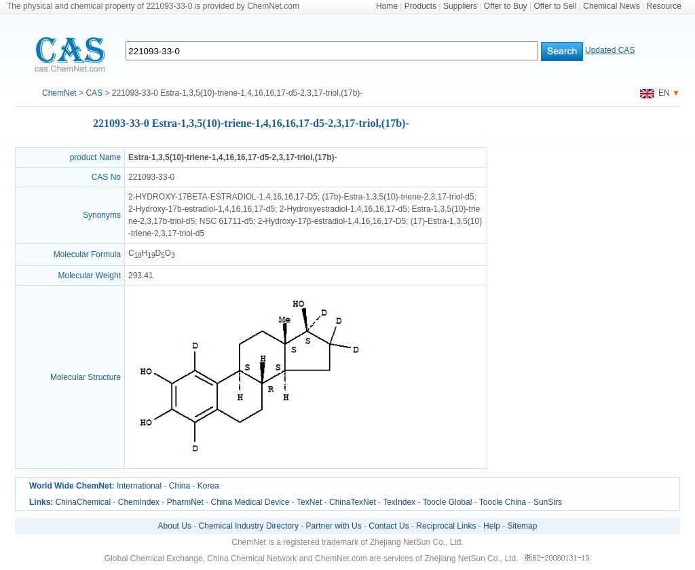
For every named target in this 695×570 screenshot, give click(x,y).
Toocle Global (447, 502)
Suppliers (460, 6)
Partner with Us (334, 526)
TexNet (309, 502)
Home (387, 6)
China (179, 486)
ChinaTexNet (352, 502)
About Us (174, 526)
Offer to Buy (505, 6)
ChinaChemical (83, 502)
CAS (94, 93)
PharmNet (185, 502)
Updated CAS (610, 50)
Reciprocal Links (446, 526)
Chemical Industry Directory (249, 526)
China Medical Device (249, 502)
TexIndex (399, 502)
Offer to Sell (554, 6)
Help (491, 526)
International (139, 486)
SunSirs (547, 502)
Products (420, 6)
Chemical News (611, 6)
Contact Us (389, 526)
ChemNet (59, 93)
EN (655, 93)
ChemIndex (138, 502)
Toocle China (502, 502)
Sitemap (522, 526)
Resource (664, 6)
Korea (208, 486)
